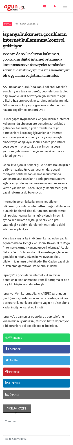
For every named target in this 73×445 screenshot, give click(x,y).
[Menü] (65, 6)
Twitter (11, 360)
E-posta (12, 394)
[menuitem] (44, 6)
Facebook (13, 349)
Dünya (7, 24)
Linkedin (12, 383)
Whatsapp (13, 337)
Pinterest (12, 371)
